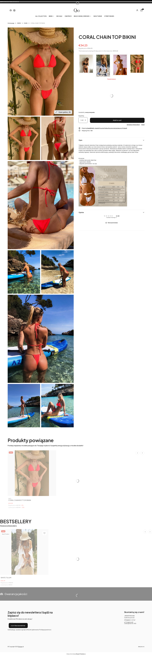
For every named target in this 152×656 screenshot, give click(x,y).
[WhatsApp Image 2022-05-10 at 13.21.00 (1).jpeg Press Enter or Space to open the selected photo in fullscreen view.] (41, 205)
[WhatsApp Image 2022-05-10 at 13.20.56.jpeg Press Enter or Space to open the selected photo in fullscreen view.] (41, 71)
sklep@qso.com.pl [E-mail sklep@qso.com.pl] (129, 620)
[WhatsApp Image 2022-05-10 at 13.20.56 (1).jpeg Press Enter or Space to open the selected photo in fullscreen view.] (57, 138)
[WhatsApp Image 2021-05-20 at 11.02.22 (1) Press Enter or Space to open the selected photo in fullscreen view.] (57, 405)
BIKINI (19, 23)
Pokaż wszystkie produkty (8, 525)
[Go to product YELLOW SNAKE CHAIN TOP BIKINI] (103, 65)
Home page (11, 23)
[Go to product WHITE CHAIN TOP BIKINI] (120, 65)
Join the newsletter (18, 625)
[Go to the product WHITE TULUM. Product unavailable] (24, 552)
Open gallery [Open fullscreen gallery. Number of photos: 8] (63, 112)
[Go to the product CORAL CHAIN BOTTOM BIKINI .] (32, 473)
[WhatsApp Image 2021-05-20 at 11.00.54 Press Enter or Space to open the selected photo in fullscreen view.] (41, 339)
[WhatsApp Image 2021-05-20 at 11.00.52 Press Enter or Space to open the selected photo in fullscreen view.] (24, 272)
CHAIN (25, 23)
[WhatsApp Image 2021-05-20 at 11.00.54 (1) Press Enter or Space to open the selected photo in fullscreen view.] (57, 272)
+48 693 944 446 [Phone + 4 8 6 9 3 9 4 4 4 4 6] (129, 615)
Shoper (20, 646)
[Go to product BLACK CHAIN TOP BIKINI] (86, 65)
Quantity (81, 116)
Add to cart (117, 120)
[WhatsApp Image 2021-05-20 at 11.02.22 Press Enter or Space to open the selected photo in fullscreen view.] (24, 405)
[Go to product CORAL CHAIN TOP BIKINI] (137, 65)
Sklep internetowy (75, 654)
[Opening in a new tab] (11, 10)
